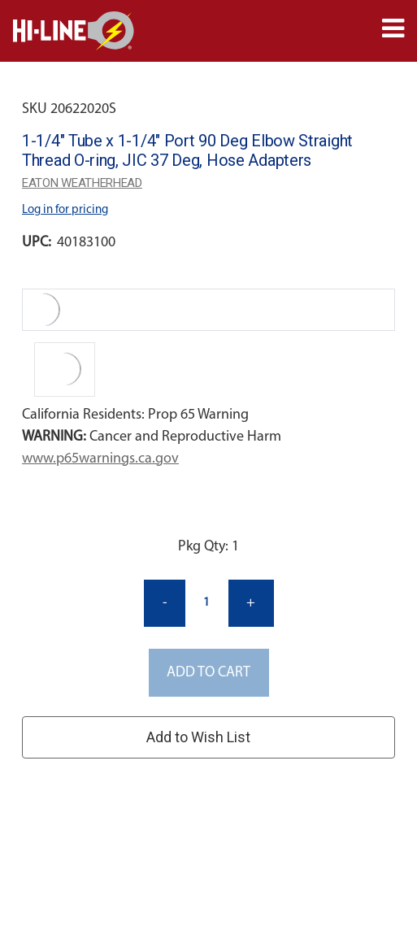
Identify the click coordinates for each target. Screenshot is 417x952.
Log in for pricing (65, 210)
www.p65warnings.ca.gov (100, 459)
